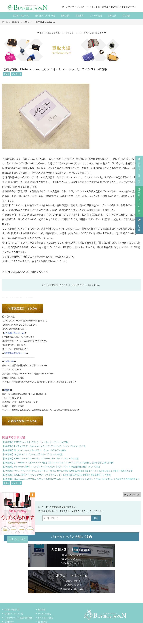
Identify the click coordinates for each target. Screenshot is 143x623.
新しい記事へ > (131, 495)
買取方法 (112, 16)
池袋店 (7, 390)
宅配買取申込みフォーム (15, 353)
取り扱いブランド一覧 (45, 16)
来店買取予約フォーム (14, 333)
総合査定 (41, 584)
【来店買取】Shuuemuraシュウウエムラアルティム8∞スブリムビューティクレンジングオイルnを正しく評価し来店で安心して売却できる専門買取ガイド (70, 479)
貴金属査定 (42, 596)
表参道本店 (9, 361)
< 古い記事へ (10, 495)
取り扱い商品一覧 (21, 16)
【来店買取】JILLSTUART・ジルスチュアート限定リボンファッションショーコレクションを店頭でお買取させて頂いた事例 (57, 463)
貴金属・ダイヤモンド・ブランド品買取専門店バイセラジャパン (110, 606)
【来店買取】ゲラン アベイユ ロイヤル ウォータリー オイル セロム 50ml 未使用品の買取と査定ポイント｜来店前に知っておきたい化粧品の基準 (67, 471)
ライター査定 (43, 613)
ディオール (16, 74)
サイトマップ (43, 617)
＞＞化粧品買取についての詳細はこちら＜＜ (25, 272)
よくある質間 (96, 16)
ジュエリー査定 (44, 588)
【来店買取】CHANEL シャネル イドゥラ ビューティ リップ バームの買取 (35, 442)
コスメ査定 (42, 608)
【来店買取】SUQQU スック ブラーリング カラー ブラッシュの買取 (32, 454)
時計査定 (41, 604)
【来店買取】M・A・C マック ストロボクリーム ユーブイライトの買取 (34, 450)
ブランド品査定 (44, 600)
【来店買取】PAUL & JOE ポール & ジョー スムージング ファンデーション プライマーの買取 (44, 446)
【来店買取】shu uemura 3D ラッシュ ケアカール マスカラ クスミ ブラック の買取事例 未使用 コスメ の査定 (51, 467)
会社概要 (126, 16)
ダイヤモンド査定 (45, 592)
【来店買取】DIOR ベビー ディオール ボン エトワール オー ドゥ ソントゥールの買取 (40, 459)
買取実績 (65, 16)
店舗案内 (80, 16)
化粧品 (6, 74)
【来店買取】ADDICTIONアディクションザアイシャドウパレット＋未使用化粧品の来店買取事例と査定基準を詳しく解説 (56, 475)
